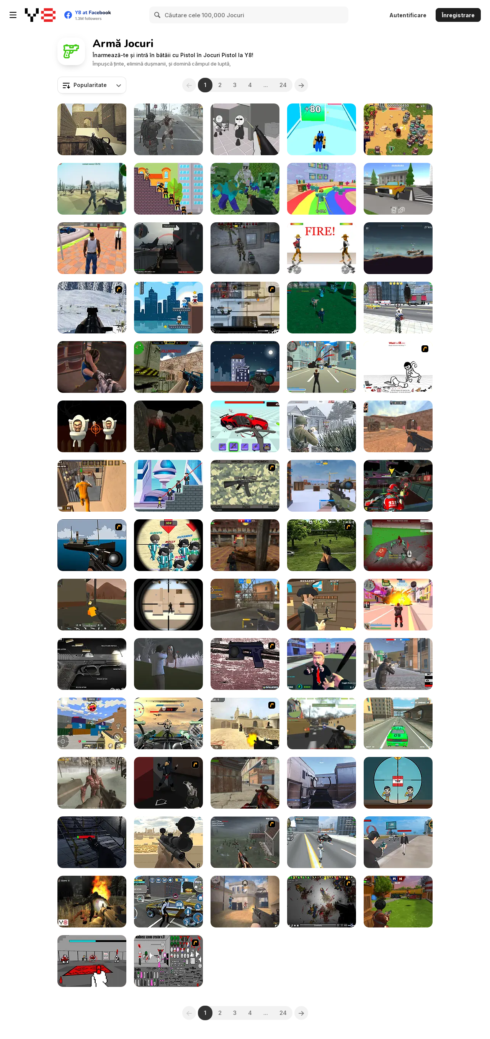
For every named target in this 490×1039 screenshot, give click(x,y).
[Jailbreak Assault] (91, 486)
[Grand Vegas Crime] (91, 248)
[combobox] (91, 85)
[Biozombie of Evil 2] (168, 129)
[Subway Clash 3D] (245, 545)
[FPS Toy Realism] (245, 604)
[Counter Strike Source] (245, 723)
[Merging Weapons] (321, 129)
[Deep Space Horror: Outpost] (91, 842)
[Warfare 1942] (321, 426)
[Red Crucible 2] (168, 248)
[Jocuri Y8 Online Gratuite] (40, 15)
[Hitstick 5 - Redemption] (168, 783)
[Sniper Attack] (168, 842)
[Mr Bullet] (168, 189)
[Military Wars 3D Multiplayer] (321, 723)
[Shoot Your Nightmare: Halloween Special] (168, 426)
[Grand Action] (398, 307)
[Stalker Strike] (245, 248)
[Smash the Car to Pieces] (245, 426)
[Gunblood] (321, 248)
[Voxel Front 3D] (91, 189)
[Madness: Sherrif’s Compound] (245, 129)
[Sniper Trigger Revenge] (168, 307)
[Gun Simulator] (91, 664)
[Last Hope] (91, 783)
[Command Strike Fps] (91, 129)
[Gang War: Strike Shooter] (398, 189)
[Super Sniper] (398, 783)
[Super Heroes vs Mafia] (168, 486)
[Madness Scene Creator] (168, 961)
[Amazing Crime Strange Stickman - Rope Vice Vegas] (321, 842)
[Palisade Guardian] (245, 842)
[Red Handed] (91, 961)
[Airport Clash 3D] (398, 901)
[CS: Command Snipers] (321, 486)
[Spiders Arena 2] (398, 545)
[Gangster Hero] (398, 842)
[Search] (157, 15)
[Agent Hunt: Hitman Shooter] (168, 901)
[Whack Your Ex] (398, 367)
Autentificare (407, 15)
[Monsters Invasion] (91, 901)
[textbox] (92, 85)
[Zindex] (321, 307)
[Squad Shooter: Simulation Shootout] (91, 723)
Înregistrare (458, 15)
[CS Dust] (398, 426)
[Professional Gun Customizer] (245, 486)
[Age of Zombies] (398, 129)
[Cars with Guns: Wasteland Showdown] (398, 248)
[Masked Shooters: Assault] (245, 783)
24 (283, 85)
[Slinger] (321, 604)
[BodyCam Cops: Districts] (91, 367)
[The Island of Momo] (168, 664)
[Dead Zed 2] (321, 545)
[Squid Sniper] (168, 545)
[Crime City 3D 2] (398, 604)
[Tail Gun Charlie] (168, 723)
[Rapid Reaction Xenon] (245, 664)
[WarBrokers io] (91, 604)
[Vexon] (245, 901)
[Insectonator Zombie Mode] (321, 901)
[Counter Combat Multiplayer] (168, 367)
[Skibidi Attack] (91, 426)
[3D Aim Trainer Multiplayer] (321, 783)
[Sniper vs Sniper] (168, 604)
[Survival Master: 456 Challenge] (321, 189)
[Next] (301, 85)
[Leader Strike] (321, 664)
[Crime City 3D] (321, 367)
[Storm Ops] (91, 307)
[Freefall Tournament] (398, 486)
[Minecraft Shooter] (245, 189)
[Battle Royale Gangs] (398, 664)
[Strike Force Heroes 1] (245, 307)
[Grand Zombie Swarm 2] (398, 723)
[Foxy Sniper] (91, 545)
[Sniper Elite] (245, 367)
